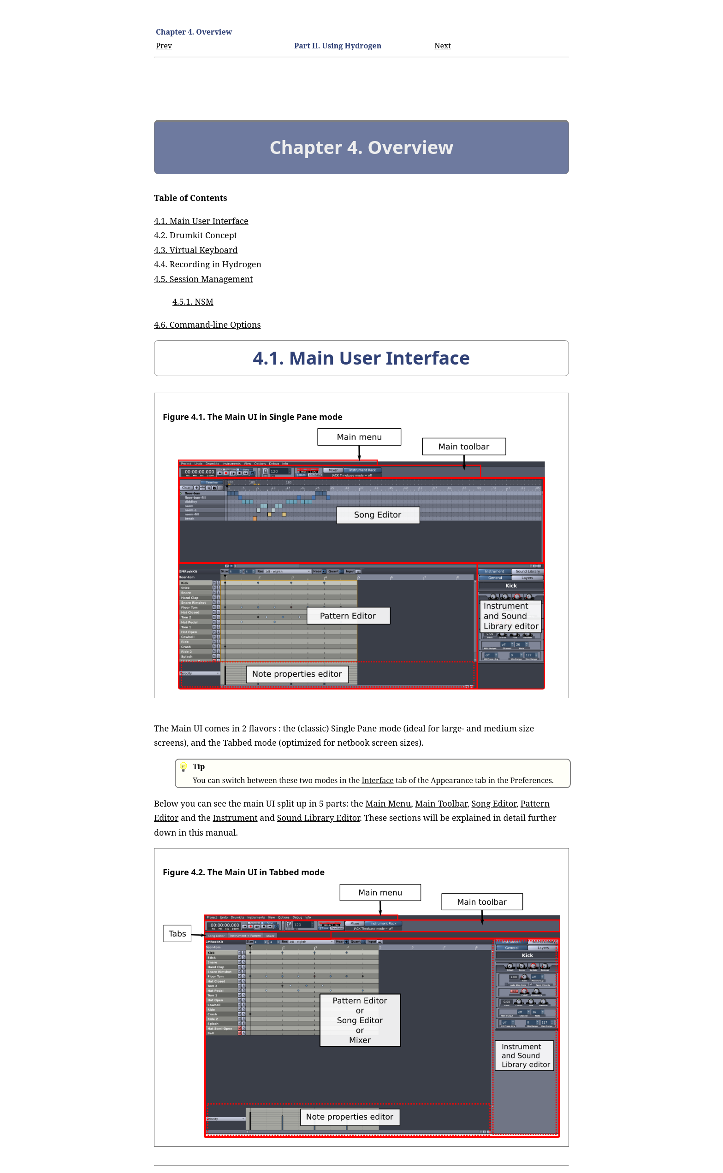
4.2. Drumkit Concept (195, 235)
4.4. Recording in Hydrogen (207, 264)
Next (442, 46)
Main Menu (388, 803)
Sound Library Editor (318, 817)
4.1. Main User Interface (201, 220)
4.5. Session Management (203, 278)
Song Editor (493, 803)
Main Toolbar (441, 803)
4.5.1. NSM (192, 301)
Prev (164, 46)
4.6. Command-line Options (207, 324)
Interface (377, 780)
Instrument (235, 817)
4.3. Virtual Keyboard (196, 249)
